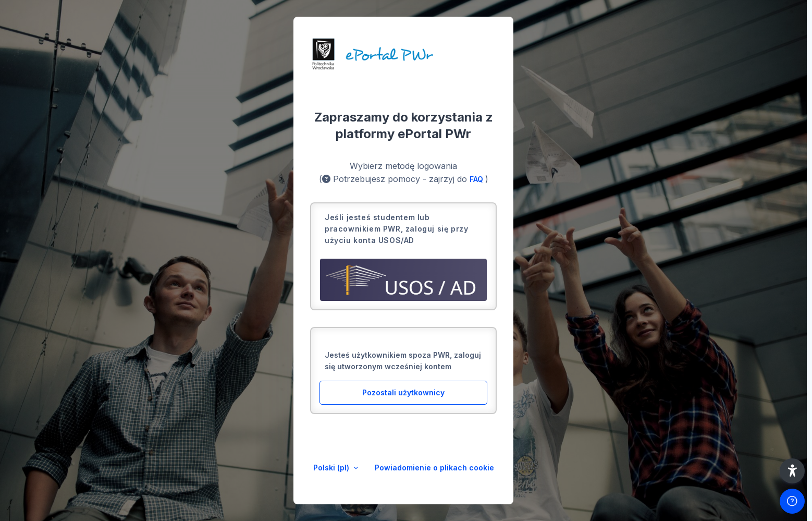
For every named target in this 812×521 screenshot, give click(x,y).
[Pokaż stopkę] (792, 501)
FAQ (477, 179)
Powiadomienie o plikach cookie (434, 467)
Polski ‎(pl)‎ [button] (332, 467)
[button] (792, 470)
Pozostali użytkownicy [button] (403, 392)
